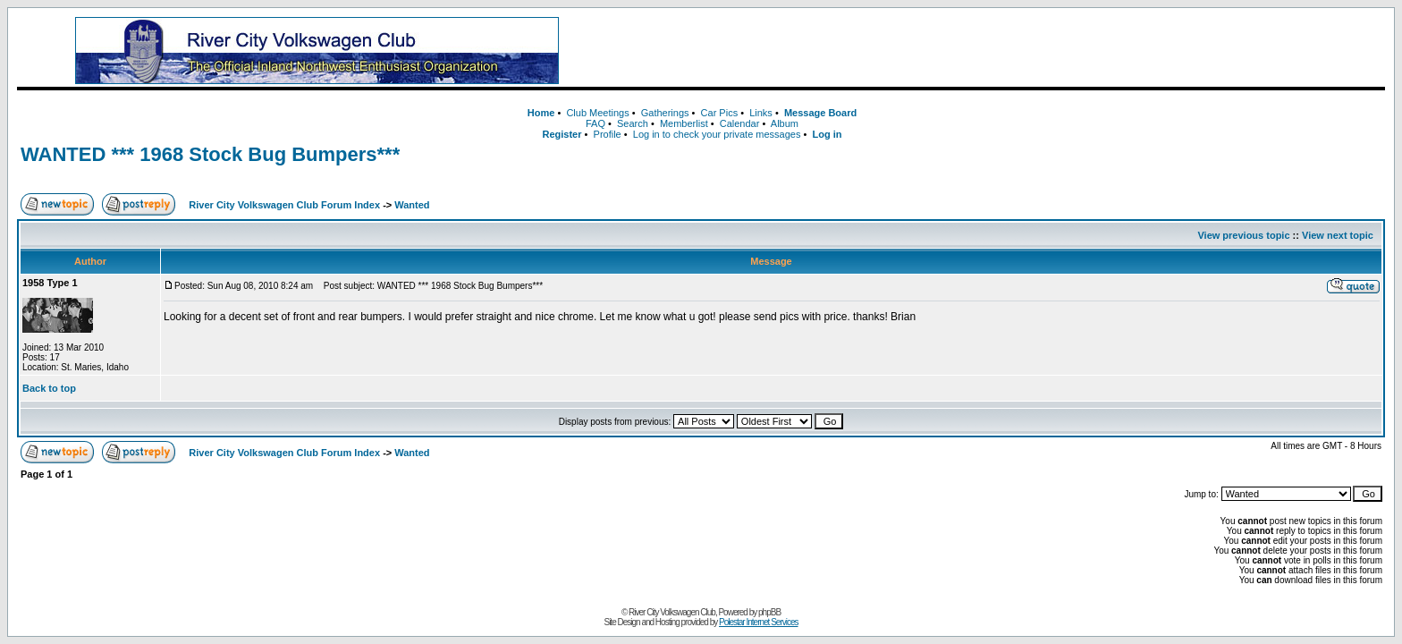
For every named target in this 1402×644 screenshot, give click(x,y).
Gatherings (665, 112)
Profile (607, 134)
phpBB (769, 612)
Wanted (411, 204)
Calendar (740, 123)
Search (632, 123)
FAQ (595, 123)
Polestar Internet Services (758, 622)
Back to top (49, 388)
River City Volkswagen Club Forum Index (284, 204)
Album (784, 123)
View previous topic (1243, 235)
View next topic (1337, 235)
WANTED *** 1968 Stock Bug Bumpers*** (210, 154)
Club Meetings (597, 112)
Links (761, 112)
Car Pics (720, 112)
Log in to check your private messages (717, 134)
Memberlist (684, 123)
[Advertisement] (1005, 51)
